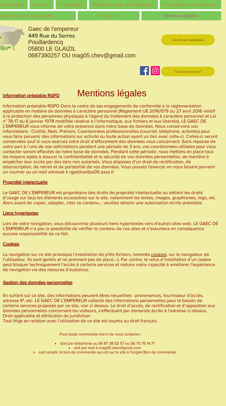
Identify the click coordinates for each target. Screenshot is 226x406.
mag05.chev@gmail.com (104, 55)
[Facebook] (144, 70)
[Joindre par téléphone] (188, 39)
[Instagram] (155, 70)
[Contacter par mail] (188, 71)
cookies (159, 254)
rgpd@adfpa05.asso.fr (91, 171)
